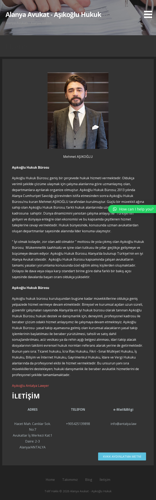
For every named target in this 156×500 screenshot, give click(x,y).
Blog (88, 479)
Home (50, 479)
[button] (149, 9)
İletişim (105, 479)
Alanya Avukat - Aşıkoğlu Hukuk (53, 14)
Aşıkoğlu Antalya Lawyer (30, 385)
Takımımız (70, 479)
